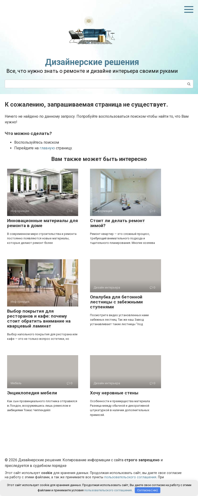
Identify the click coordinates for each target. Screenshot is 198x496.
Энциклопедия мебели (32, 393)
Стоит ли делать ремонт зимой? (117, 223)
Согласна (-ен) (147, 490)
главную (47, 148)
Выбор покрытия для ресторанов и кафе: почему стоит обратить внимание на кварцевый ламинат (39, 318)
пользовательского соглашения (130, 477)
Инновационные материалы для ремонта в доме (42, 223)
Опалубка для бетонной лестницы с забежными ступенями (116, 302)
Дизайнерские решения (92, 62)
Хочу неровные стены (114, 393)
